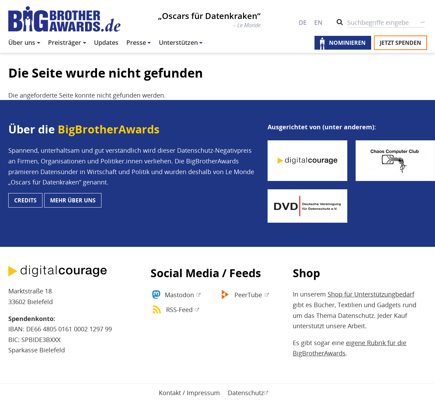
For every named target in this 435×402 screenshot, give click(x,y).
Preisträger (64, 42)
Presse (136, 42)
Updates (106, 42)
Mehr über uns (73, 200)
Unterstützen (178, 42)
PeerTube (248, 295)
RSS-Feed (179, 309)
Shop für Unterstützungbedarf (371, 294)
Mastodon (179, 295)
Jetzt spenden (400, 43)
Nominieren (347, 43)
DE (303, 22)
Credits (25, 200)
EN (318, 22)
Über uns (21, 42)
